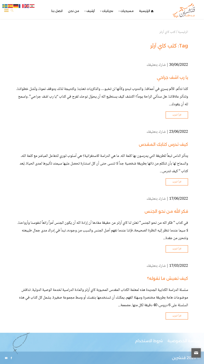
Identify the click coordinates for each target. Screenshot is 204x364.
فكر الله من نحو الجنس (166, 211)
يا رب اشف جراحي (172, 77)
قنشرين (179, 357)
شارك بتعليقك (156, 65)
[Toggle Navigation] (6, 11)
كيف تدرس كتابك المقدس (163, 144)
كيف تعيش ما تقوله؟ (167, 278)
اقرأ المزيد (176, 115)
